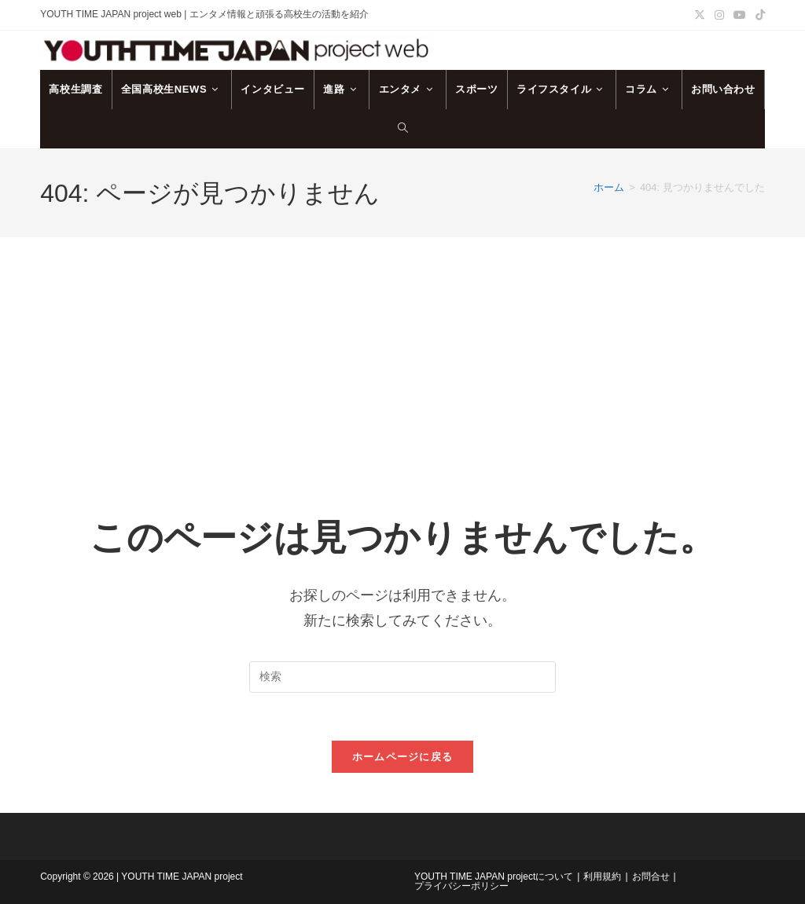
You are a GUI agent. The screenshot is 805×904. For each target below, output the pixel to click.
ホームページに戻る (403, 757)
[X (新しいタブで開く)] (699, 15)
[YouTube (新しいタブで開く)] (740, 15)
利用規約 (602, 876)
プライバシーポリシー (461, 885)
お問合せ (651, 876)
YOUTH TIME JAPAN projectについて (493, 876)
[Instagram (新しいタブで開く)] (719, 15)
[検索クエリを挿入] (402, 677)
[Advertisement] (402, 355)
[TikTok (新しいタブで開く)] (758, 15)
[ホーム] (609, 187)
